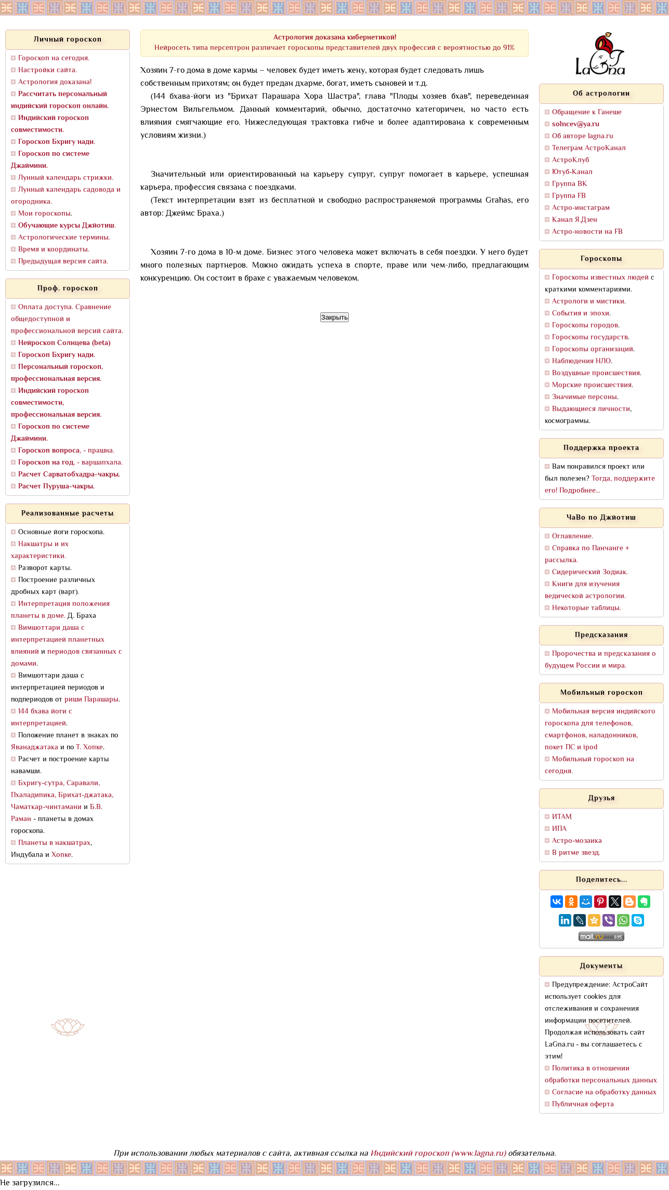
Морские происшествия (592, 385)
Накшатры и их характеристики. (40, 550)
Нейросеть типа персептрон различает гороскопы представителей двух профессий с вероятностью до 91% (334, 43)
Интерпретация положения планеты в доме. (60, 610)
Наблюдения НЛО (581, 361)
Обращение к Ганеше (587, 112)
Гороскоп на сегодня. (53, 58)
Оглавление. (572, 537)
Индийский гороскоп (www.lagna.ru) (438, 1153)
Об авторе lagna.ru (582, 136)
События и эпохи (580, 314)
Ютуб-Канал (572, 172)
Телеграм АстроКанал (589, 148)
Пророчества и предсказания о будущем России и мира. (600, 660)
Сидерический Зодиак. (590, 572)
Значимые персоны (584, 397)
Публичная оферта (583, 1104)
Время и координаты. (53, 250)
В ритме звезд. (576, 853)
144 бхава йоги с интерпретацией (41, 718)
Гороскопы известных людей (600, 278)
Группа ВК (569, 184)
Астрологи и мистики (588, 302)
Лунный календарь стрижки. (65, 178)
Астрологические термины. (64, 238)
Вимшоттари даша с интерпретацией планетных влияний (57, 640)
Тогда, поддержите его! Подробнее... (600, 485)
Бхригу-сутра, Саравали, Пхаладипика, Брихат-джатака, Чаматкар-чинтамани (62, 795)
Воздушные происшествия (596, 373)
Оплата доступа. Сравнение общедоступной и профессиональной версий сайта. (67, 319)
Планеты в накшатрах (54, 843)
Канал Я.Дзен (574, 220)
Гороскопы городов (585, 326)
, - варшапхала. (70, 463)
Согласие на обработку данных (604, 1093)
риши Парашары (91, 700)
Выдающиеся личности (591, 409)
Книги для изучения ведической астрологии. (585, 590)
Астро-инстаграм (581, 208)
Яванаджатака (34, 747)
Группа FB (569, 196)
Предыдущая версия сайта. (63, 262)
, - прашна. (66, 451)
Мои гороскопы (44, 214)
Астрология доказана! (54, 82)
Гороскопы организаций (592, 349)
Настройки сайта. (47, 70)
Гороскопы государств (590, 337)
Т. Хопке (89, 747)
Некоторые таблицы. (586, 608)
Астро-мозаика (577, 841)
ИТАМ (562, 817)
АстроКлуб (570, 160)
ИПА (559, 829)
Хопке (61, 855)
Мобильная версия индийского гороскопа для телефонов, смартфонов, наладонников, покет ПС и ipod (600, 729)
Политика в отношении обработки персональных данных (601, 1075)
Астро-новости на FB (587, 232)
